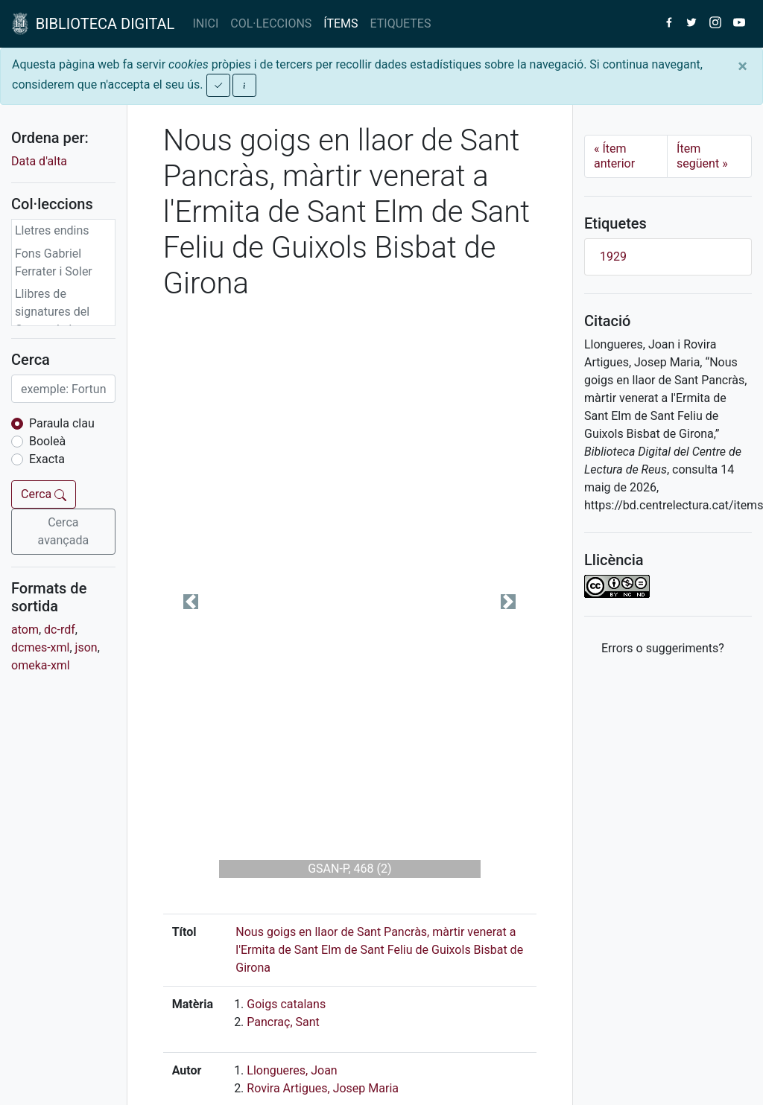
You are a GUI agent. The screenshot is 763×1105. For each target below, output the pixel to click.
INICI (205, 23)
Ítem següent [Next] (702, 156)
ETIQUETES (400, 23)
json (86, 647)
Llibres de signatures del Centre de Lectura (62, 312)
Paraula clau (62, 423)
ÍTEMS (340, 23)
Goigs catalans (286, 1004)
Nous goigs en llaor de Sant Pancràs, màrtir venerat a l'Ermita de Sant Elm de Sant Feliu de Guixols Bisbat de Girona (379, 950)
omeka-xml (40, 665)
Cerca (43, 494)
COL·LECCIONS (270, 23)
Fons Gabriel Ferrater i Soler (53, 262)
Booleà (47, 441)
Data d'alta (39, 161)
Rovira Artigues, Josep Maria (323, 1088)
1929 (613, 256)
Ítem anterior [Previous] (614, 156)
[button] (191, 601)
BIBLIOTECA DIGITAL (93, 24)
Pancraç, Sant (283, 1022)
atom (25, 629)
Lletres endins (52, 230)
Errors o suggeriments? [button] (662, 648)
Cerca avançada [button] (63, 531)
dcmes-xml (40, 647)
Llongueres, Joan (292, 1070)
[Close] (742, 66)
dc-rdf (59, 629)
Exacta (47, 459)
